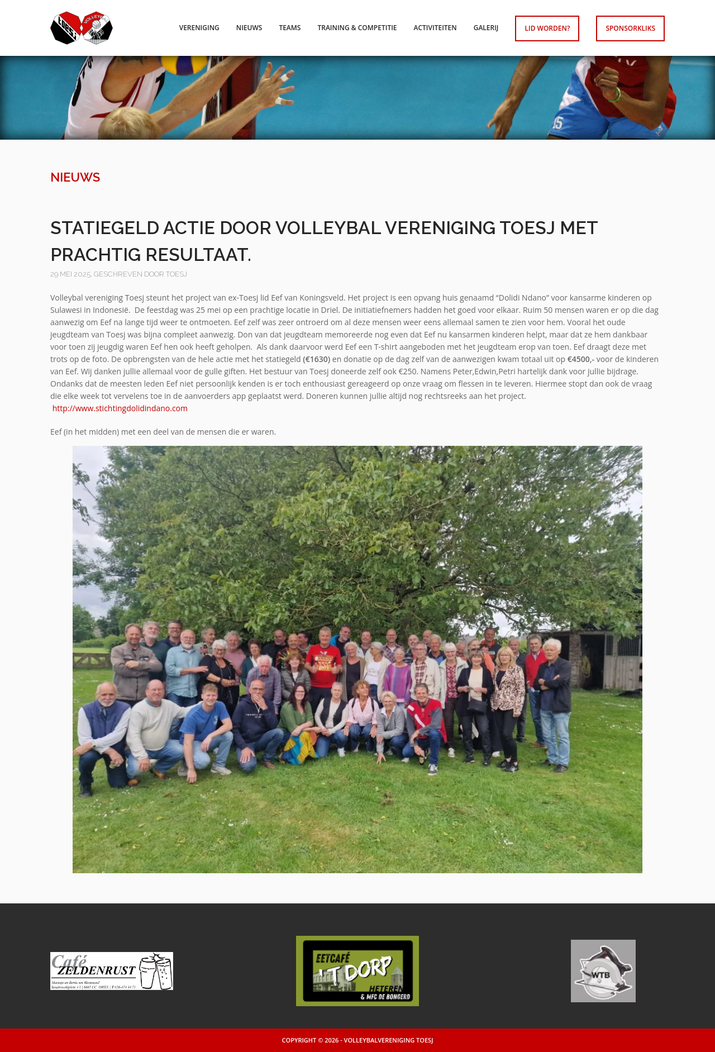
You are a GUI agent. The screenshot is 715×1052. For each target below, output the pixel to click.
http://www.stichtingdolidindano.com (120, 408)
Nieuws (249, 27)
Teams (290, 27)
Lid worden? (547, 28)
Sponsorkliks (630, 28)
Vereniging (199, 27)
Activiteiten (435, 27)
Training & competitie (357, 27)
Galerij (486, 27)
